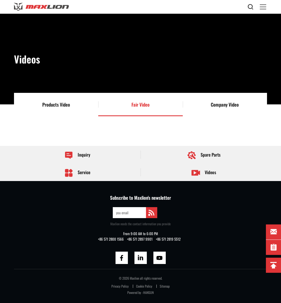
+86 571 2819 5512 (168, 239)
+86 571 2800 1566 (111, 239)
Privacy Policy (120, 286)
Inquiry (77, 155)
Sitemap (165, 286)
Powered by (134, 292)
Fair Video (140, 104)
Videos (203, 172)
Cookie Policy (144, 286)
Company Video (225, 104)
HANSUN (148, 292)
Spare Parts (203, 155)
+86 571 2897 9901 (140, 239)
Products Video (56, 104)
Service (77, 172)
